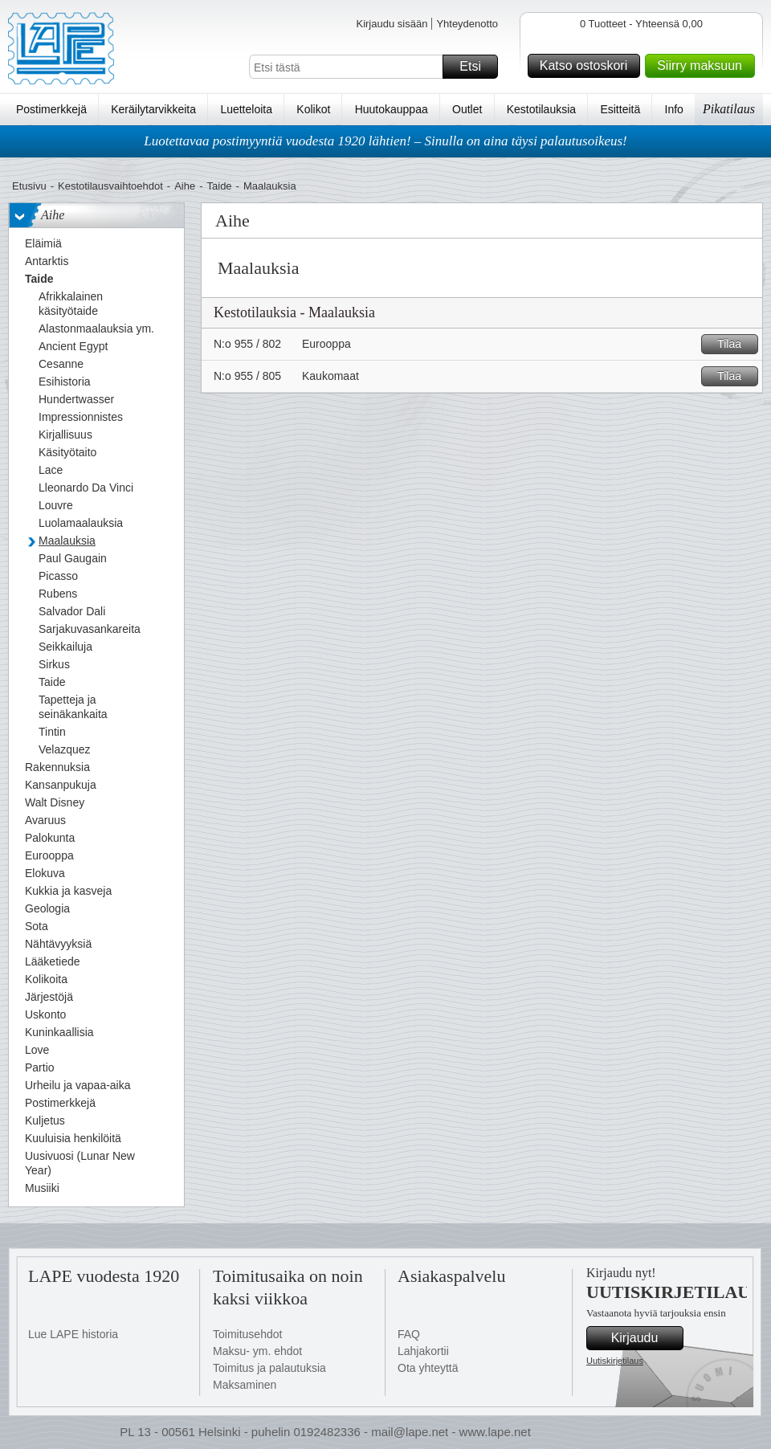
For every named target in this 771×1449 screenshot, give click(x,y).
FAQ (409, 1334)
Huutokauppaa (391, 109)
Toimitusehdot (247, 1334)
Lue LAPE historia (73, 1334)
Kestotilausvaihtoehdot (110, 186)
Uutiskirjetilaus (614, 1360)
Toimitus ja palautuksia (269, 1367)
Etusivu (29, 186)
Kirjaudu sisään (391, 24)
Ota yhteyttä (428, 1367)
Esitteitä (620, 109)
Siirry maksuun (703, 66)
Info (674, 109)
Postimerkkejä (51, 109)
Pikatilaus (729, 109)
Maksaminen (244, 1384)
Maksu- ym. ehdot (257, 1351)
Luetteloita (246, 109)
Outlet (467, 109)
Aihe (184, 186)
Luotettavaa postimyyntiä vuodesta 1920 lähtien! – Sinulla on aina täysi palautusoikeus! (385, 141)
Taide (219, 186)
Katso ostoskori (587, 66)
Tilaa (735, 344)
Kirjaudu (645, 1338)
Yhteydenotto (467, 24)
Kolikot (313, 109)
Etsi (476, 67)
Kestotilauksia (541, 109)
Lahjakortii (423, 1351)
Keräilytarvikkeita (153, 109)
